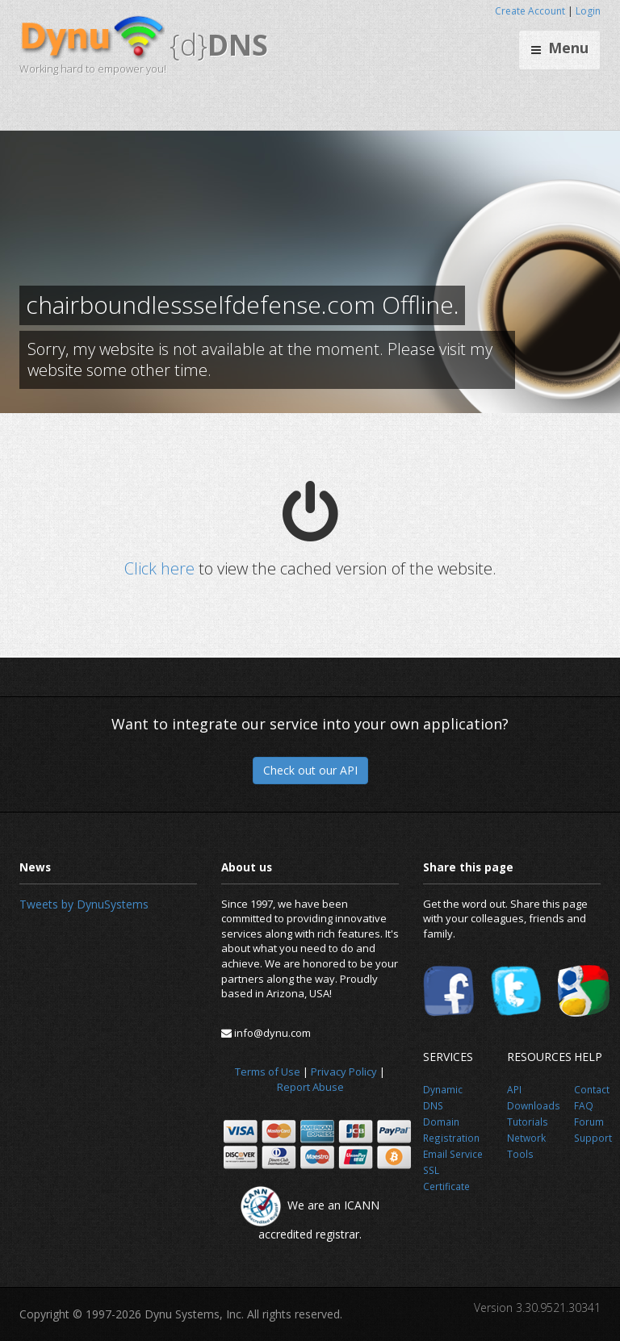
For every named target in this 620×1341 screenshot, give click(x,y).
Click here (159, 568)
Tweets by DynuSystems (84, 904)
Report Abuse (310, 1087)
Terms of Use (267, 1071)
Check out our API (310, 770)
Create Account (530, 11)
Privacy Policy (344, 1071)
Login (588, 11)
